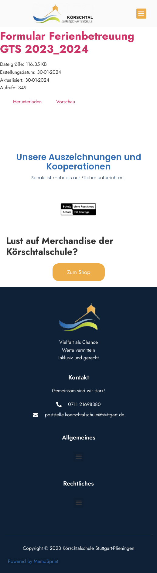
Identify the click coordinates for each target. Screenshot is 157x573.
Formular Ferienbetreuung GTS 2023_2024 (67, 42)
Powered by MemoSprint (33, 561)
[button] (141, 14)
